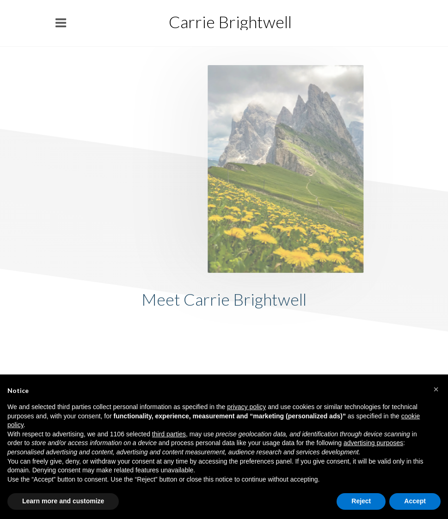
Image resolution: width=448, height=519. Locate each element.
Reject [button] (361, 501)
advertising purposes (373, 443)
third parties (169, 434)
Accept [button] (415, 501)
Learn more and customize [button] (63, 501)
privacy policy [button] (246, 406)
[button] (436, 389)
